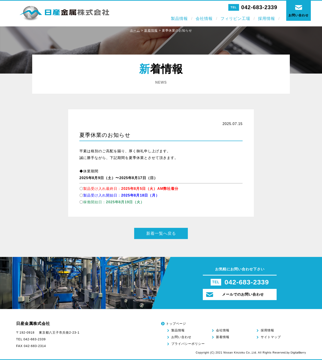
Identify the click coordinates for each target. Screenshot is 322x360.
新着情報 (151, 30)
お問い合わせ (181, 337)
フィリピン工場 (235, 18)
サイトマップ (271, 337)
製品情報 (179, 18)
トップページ (176, 323)
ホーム (135, 30)
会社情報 (204, 18)
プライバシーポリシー (188, 343)
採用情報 (266, 18)
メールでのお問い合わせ (235, 294)
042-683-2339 (259, 7)
